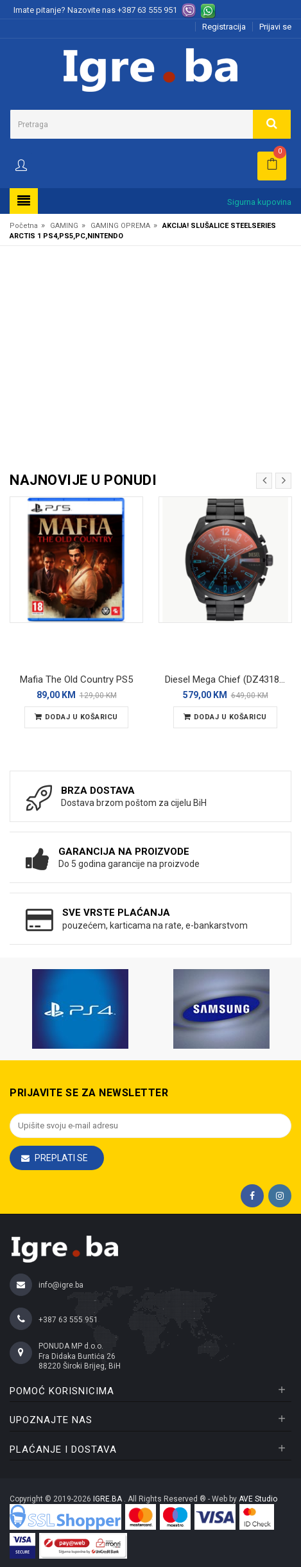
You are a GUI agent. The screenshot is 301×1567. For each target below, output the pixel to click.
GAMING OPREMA (120, 226)
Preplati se (61, 1158)
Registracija (224, 26)
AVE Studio (258, 1498)
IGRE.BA (108, 1498)
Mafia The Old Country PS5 (76, 679)
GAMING (64, 226)
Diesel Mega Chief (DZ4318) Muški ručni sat (228, 679)
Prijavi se (275, 26)
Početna (24, 226)
